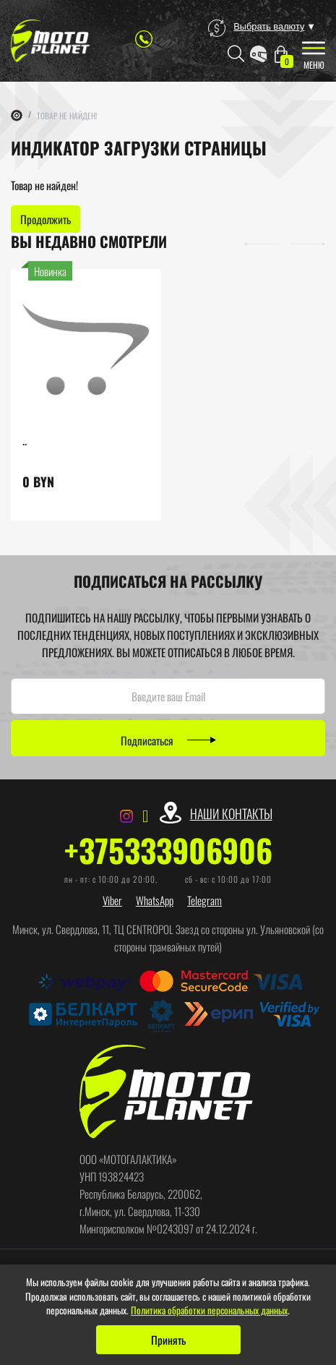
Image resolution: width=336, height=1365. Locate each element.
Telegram (204, 900)
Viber (112, 900)
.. (24, 440)
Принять (168, 1340)
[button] (261, 242)
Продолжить (45, 219)
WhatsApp (154, 900)
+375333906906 (168, 850)
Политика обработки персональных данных (209, 1310)
